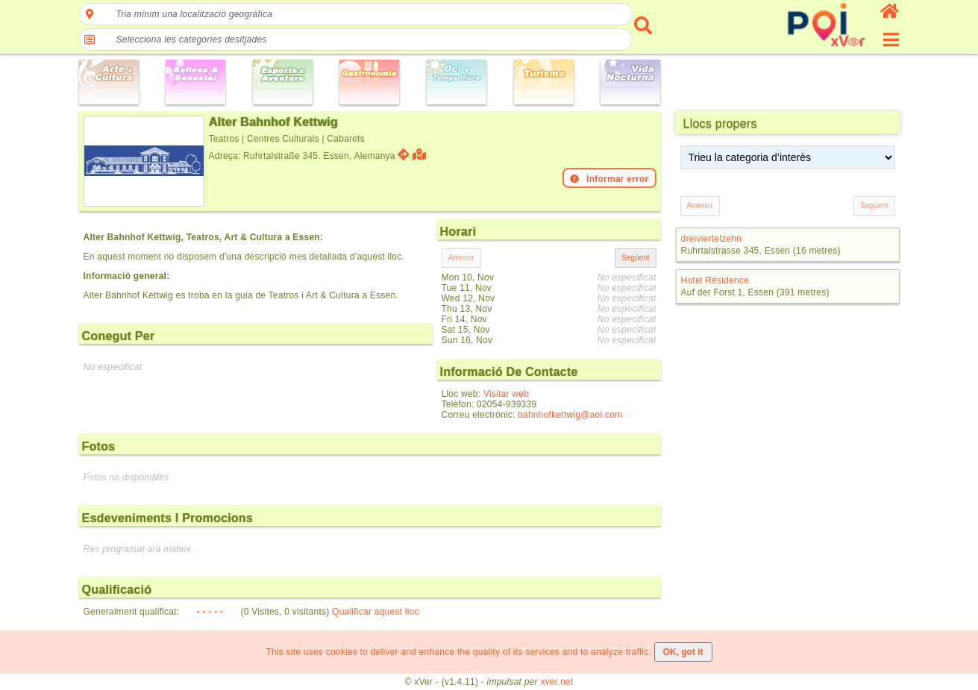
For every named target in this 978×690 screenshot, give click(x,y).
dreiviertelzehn (711, 238)
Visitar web (506, 394)
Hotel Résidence (715, 280)
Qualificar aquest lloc (375, 611)
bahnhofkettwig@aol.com (570, 415)
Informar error (609, 179)
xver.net (556, 682)
